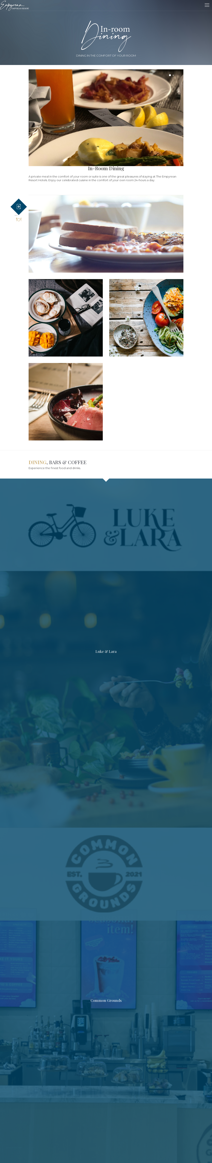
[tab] (18, 206)
